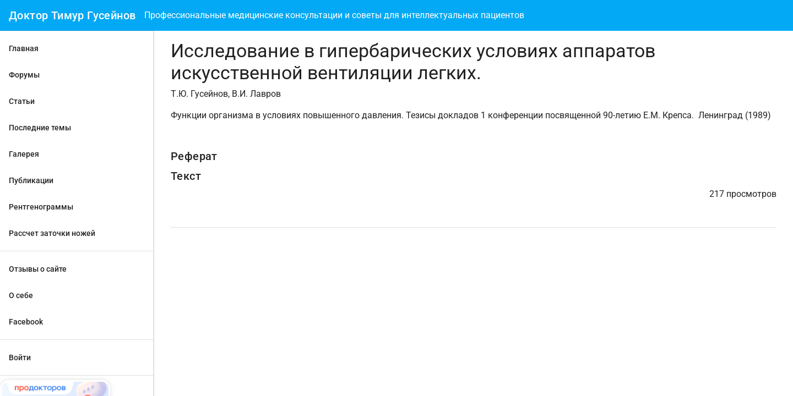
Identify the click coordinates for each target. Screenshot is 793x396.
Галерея (24, 154)
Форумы (24, 74)
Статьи (22, 101)
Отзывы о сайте (38, 269)
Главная (24, 48)
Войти (20, 357)
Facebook (26, 321)
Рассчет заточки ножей (52, 233)
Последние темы (40, 127)
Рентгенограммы (41, 206)
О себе (21, 295)
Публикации (31, 180)
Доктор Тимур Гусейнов (72, 15)
